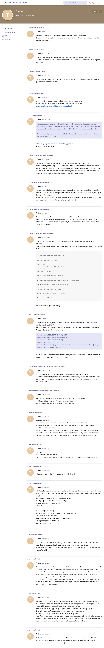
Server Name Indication (36, 93)
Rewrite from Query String (37, 71)
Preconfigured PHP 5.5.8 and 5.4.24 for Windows (44, 391)
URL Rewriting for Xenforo (37, 315)
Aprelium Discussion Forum (15, 2)
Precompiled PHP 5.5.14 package (39, 182)
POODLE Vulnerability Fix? (37, 115)
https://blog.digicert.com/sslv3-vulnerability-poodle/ (54, 144)
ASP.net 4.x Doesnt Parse (36, 27)
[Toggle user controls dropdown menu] (97, 11)
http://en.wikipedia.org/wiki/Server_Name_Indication (55, 106)
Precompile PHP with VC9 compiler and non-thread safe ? (47, 366)
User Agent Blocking (35, 412)
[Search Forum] (75, 3)
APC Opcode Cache (35, 559)
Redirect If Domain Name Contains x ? (41, 155)
